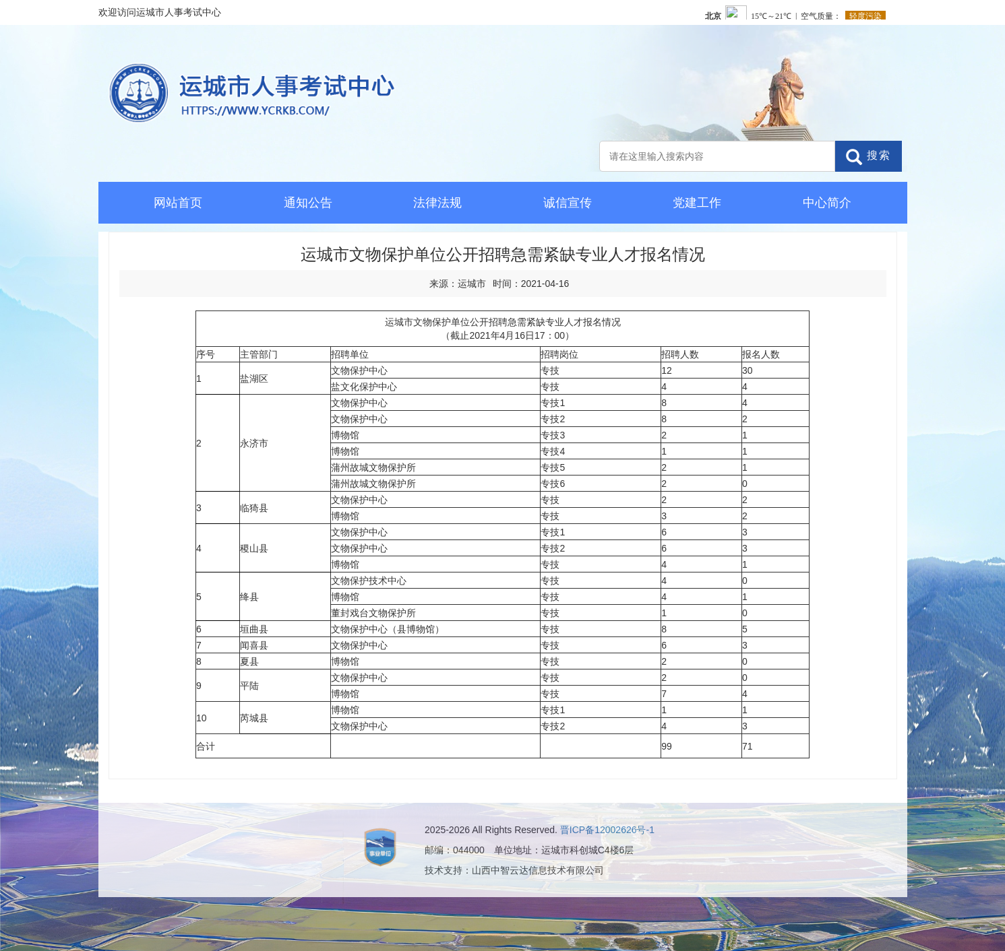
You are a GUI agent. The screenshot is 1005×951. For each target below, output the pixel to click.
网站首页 (178, 202)
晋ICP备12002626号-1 (607, 829)
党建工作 (697, 202)
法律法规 (437, 202)
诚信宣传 (567, 202)
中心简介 (827, 202)
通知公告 (308, 202)
